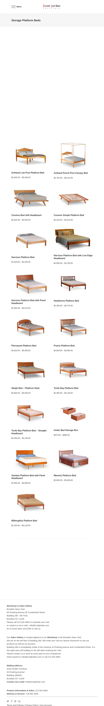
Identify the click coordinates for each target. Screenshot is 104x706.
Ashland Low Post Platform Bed (27, 173)
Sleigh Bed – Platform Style (25, 388)
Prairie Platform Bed (64, 346)
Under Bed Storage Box (66, 430)
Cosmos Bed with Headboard (26, 215)
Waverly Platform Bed (65, 475)
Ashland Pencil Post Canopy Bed (71, 173)
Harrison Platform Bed (22, 257)
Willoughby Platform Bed (24, 520)
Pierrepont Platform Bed (23, 346)
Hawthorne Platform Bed (66, 301)
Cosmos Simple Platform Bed (69, 215)
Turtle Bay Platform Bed (66, 388)
